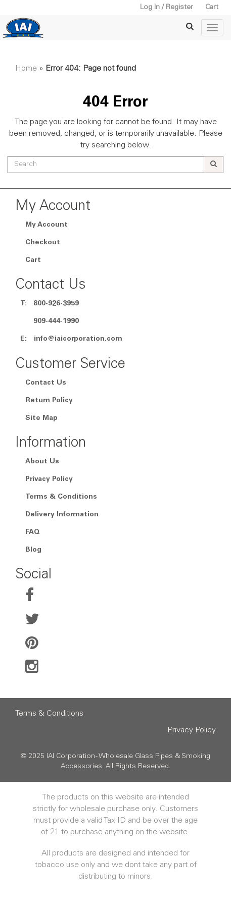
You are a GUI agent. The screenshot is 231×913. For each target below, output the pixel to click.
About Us (42, 461)
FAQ (32, 532)
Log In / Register (166, 7)
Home (26, 69)
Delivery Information (62, 514)
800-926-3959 (56, 303)
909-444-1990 (56, 321)
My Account (46, 225)
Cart (211, 7)
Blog (33, 550)
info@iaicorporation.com (78, 339)
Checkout (42, 242)
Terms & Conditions (61, 497)
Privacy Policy (49, 479)
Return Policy (49, 400)
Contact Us (45, 383)
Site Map (41, 418)
